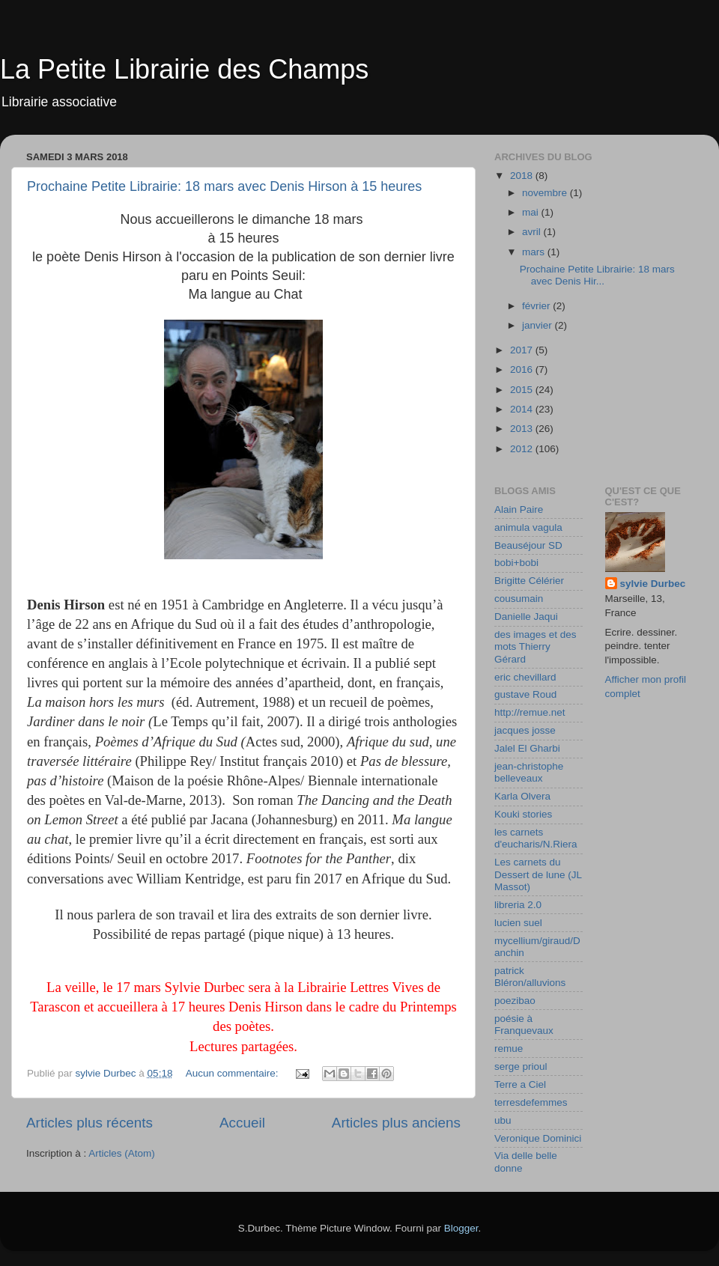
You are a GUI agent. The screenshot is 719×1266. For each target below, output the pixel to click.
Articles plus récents (89, 1122)
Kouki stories (523, 814)
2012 (523, 448)
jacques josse (525, 730)
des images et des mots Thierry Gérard (535, 646)
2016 (523, 369)
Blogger (461, 1228)
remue (508, 1048)
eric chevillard (525, 677)
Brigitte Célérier (529, 580)
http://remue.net (529, 712)
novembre (546, 192)
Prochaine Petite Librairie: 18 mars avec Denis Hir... (597, 275)
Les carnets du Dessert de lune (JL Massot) (538, 874)
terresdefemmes (531, 1102)
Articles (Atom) (121, 1153)
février (537, 305)
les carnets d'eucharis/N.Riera (535, 838)
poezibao (515, 1000)
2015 (523, 389)
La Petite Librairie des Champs (184, 69)
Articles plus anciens (396, 1122)
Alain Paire (518, 509)
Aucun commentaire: (234, 1073)
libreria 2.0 (517, 904)
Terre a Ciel (520, 1084)
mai (531, 212)
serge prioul (520, 1066)
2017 (523, 350)
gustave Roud (525, 694)
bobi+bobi (516, 562)
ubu (503, 1120)
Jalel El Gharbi (527, 748)
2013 (523, 428)
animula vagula (528, 527)
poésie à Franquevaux (523, 1024)
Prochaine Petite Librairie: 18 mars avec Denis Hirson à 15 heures (224, 186)
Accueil (242, 1122)
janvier (538, 325)
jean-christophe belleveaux (528, 772)
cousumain (518, 598)
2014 (523, 409)
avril (533, 231)
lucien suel (518, 922)
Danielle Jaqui (526, 616)
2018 (523, 175)
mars (534, 252)
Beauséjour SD (528, 545)
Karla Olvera (522, 796)
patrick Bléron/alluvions (529, 976)
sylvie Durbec (653, 583)
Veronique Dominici (537, 1138)
